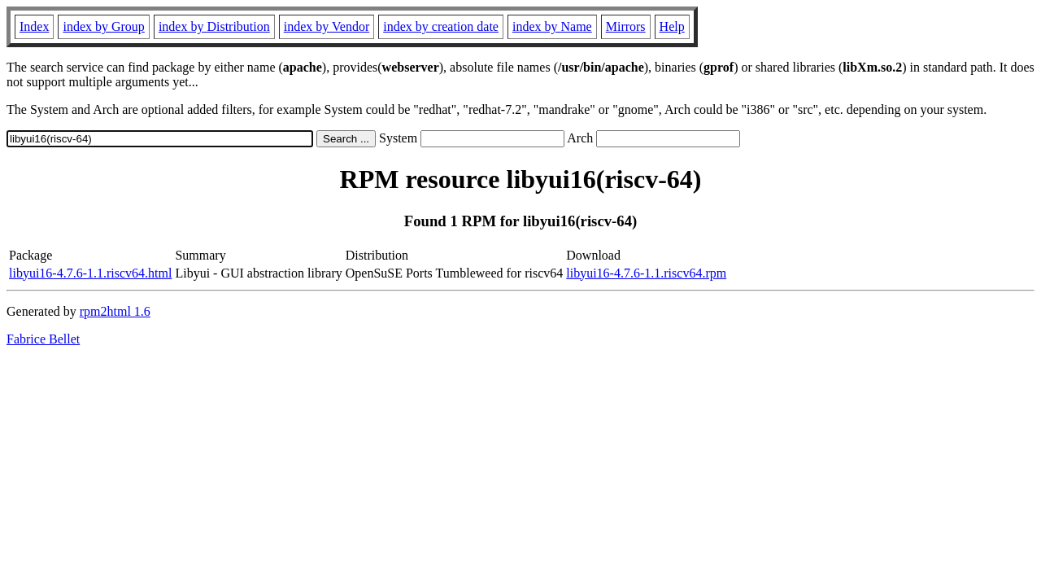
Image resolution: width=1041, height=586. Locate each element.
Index (34, 26)
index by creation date (441, 26)
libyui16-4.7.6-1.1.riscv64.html (90, 273)
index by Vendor (326, 26)
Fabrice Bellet (43, 339)
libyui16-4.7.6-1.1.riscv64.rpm (646, 273)
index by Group (103, 26)
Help (672, 26)
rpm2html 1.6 (115, 311)
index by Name (552, 26)
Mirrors (626, 26)
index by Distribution (214, 26)
